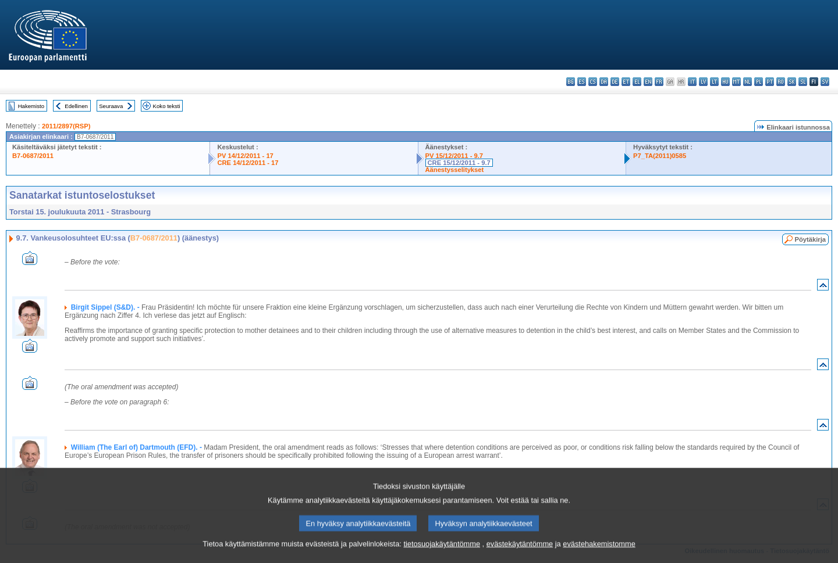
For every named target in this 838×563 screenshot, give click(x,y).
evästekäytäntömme (520, 555)
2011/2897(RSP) (66, 126)
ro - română (780, 81)
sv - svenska (825, 81)
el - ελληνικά (637, 81)
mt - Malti (736, 81)
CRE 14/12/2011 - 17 (247, 162)
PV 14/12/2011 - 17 (245, 155)
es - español (581, 81)
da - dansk (603, 81)
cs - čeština (592, 81)
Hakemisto (31, 106)
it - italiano (692, 81)
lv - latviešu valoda (703, 81)
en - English (648, 81)
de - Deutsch (614, 81)
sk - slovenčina (791, 81)
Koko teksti (166, 106)
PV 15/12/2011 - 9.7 (454, 155)
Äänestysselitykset (454, 169)
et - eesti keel (626, 81)
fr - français (659, 81)
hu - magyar (725, 81)
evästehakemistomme (599, 555)
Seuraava (111, 106)
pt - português (769, 81)
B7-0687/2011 (33, 155)
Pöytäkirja (810, 239)
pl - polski (758, 81)
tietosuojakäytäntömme (441, 555)
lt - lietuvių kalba (714, 81)
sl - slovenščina (802, 81)
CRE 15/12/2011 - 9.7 (459, 162)
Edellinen (76, 106)
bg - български (570, 81)
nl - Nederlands (747, 81)
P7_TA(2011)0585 (659, 155)
